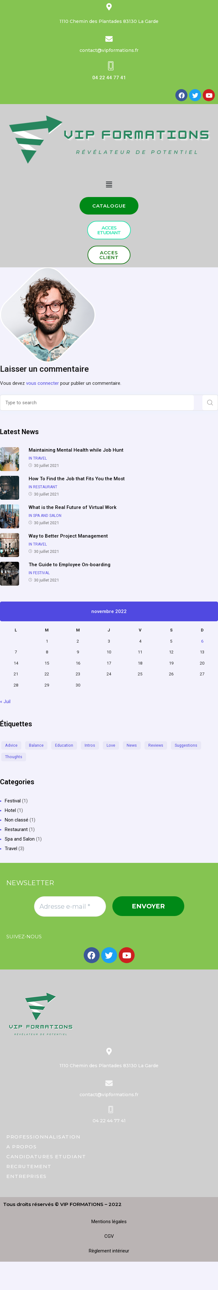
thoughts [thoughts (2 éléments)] (13, 756)
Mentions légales (109, 1221)
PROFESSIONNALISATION (43, 1137)
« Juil (5, 701)
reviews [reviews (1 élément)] (155, 745)
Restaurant (16, 829)
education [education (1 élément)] (64, 745)
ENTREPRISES (26, 1176)
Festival (13, 801)
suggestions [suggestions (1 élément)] (186, 745)
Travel (11, 848)
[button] (109, 206)
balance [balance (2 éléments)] (36, 745)
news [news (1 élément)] (132, 745)
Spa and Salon (20, 839)
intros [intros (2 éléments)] (90, 745)
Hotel (10, 810)
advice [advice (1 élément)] (11, 745)
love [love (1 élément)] (111, 745)
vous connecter (42, 383)
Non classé (16, 820)
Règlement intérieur (109, 1251)
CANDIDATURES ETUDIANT (46, 1156)
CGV (109, 1236)
